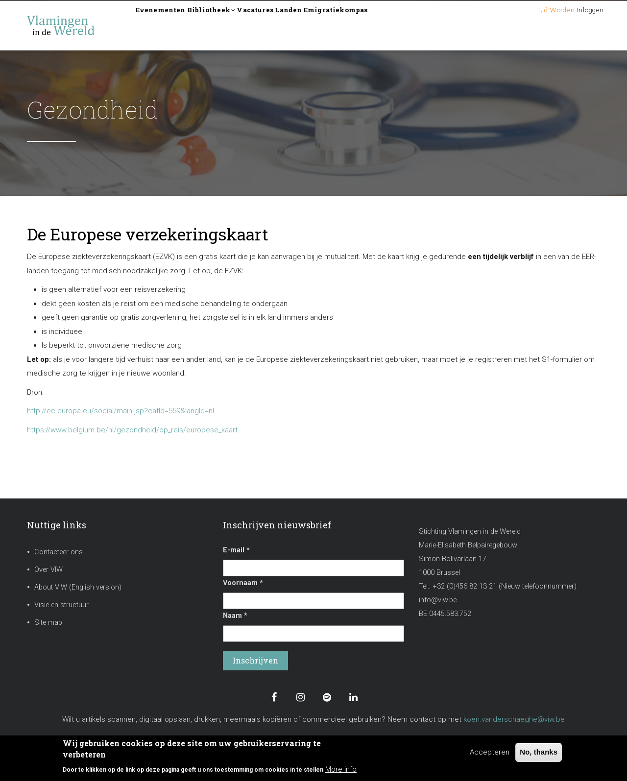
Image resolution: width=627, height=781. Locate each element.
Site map (48, 622)
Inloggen (580, 25)
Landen (347, 25)
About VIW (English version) (77, 587)
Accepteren (489, 752)
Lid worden (526, 25)
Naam (235, 616)
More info (341, 769)
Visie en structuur (61, 605)
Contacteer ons (58, 552)
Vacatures (299, 25)
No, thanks (538, 752)
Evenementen (170, 25)
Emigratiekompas (411, 25)
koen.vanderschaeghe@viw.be (514, 719)
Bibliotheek (238, 26)
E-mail (236, 550)
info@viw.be (438, 600)
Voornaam (243, 583)
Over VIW (48, 570)
